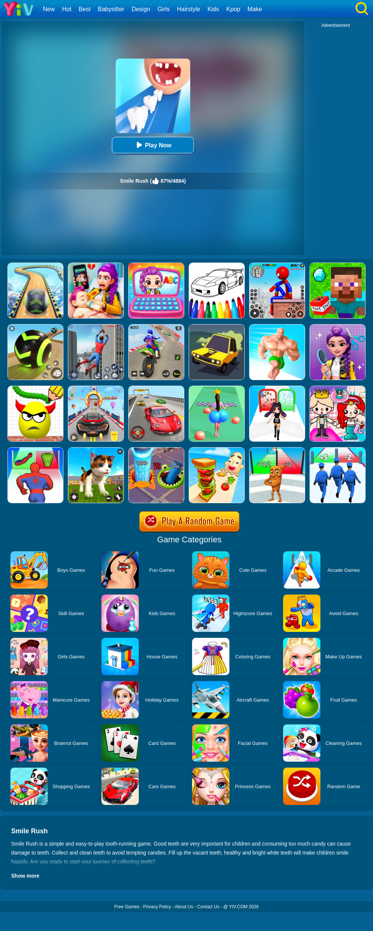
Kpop (233, 9)
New (49, 9)
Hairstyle (188, 9)
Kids (213, 9)
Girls (163, 9)
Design (141, 9)
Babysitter (111, 9)
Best (85, 9)
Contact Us (208, 906)
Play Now (152, 145)
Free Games (126, 906)
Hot (66, 9)
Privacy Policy (157, 906)
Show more (25, 876)
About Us (184, 906)
